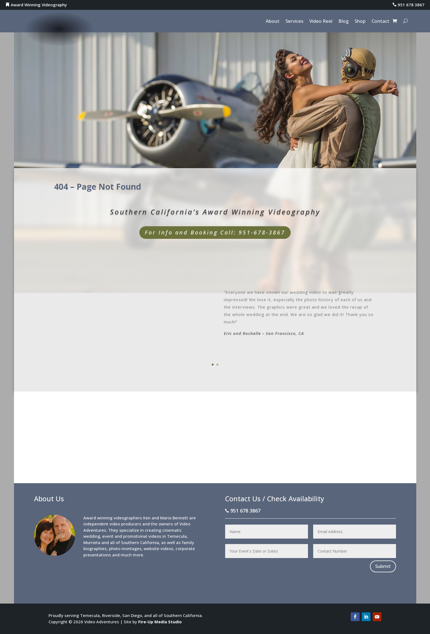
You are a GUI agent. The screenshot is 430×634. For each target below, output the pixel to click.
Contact (380, 21)
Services (294, 21)
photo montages (125, 548)
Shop (360, 21)
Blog (343, 21)
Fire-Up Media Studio (160, 621)
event (108, 536)
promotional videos (142, 536)
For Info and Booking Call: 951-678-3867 (215, 232)
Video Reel (320, 21)
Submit (383, 566)
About (272, 21)
